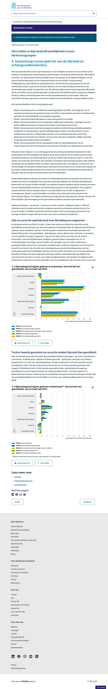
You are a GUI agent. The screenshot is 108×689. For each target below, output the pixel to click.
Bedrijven (14, 566)
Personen (14, 576)
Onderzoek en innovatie (20, 605)
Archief (13, 644)
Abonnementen (17, 648)
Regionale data (16, 544)
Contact (14, 595)
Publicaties (15, 547)
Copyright (14, 630)
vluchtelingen (20, 485)
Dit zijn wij (15, 601)
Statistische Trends (22, 28)
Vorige (19, 502)
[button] (54, 38)
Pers (12, 598)
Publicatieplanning (18, 668)
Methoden (15, 551)
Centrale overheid (18, 569)
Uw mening (101, 687)
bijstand (17, 477)
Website (14, 627)
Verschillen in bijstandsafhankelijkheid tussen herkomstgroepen (37, 22)
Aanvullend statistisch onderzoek (23, 540)
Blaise (13, 554)
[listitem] (12, 494)
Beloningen (15, 583)
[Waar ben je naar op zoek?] (54, 14)
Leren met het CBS (18, 612)
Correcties (15, 615)
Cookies (14, 634)
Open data (15, 533)
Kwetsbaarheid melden (20, 641)
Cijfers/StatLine (17, 526)
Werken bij (15, 608)
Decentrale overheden (19, 572)
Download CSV (22, 343)
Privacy (13, 579)
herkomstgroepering (23, 481)
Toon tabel (43, 343)
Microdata (15, 537)
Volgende (89, 502)
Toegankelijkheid (17, 637)
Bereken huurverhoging (20, 530)
